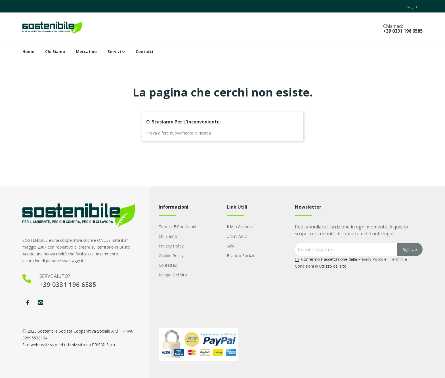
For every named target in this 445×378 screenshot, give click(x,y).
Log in (411, 6)
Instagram (40, 303)
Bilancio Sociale (241, 255)
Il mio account (240, 226)
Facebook (27, 303)
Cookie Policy (171, 255)
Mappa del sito (173, 275)
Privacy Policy (171, 246)
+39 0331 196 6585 (403, 31)
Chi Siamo (168, 236)
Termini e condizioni (177, 226)
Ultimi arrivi (237, 236)
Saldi (231, 246)
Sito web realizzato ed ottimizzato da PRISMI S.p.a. (69, 344)
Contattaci (168, 265)
